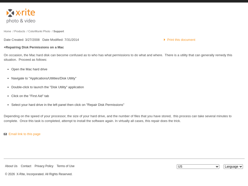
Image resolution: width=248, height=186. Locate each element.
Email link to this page (24, 134)
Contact (26, 166)
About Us (11, 166)
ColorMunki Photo (39, 31)
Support (58, 31)
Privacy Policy (43, 166)
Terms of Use (66, 166)
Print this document (181, 40)
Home (7, 31)
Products (19, 31)
